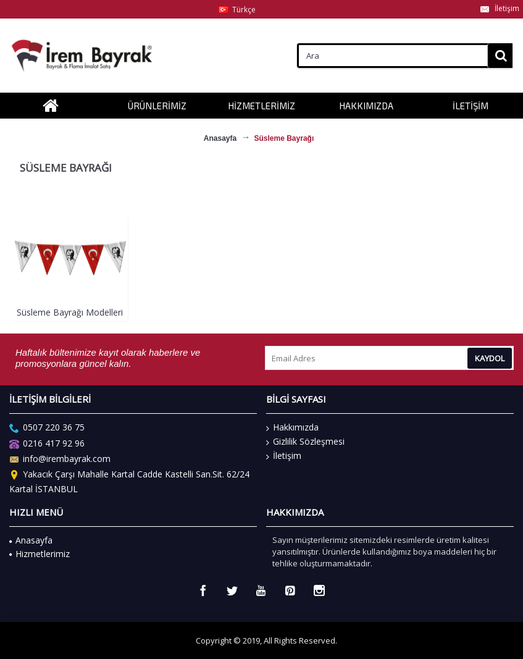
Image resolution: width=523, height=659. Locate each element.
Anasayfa (30, 540)
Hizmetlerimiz (39, 554)
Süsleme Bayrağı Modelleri (70, 312)
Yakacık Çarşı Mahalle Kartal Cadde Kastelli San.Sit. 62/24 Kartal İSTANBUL (129, 482)
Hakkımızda (292, 427)
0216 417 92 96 (47, 444)
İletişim (283, 456)
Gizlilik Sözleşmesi (305, 441)
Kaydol (489, 358)
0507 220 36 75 (47, 429)
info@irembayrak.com (60, 460)
